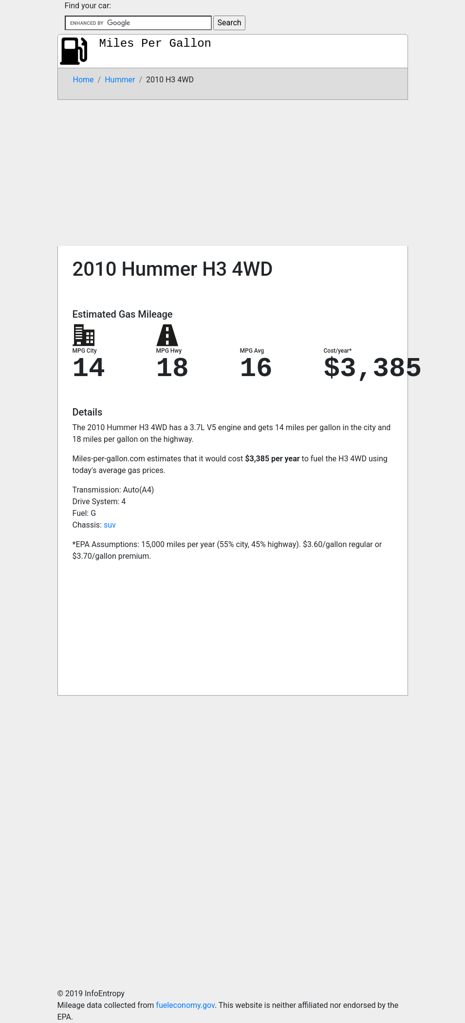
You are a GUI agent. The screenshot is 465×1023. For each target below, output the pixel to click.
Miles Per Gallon (155, 44)
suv (110, 525)
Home (83, 79)
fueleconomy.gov (185, 1005)
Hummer (120, 79)
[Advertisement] (233, 173)
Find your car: (88, 5)
